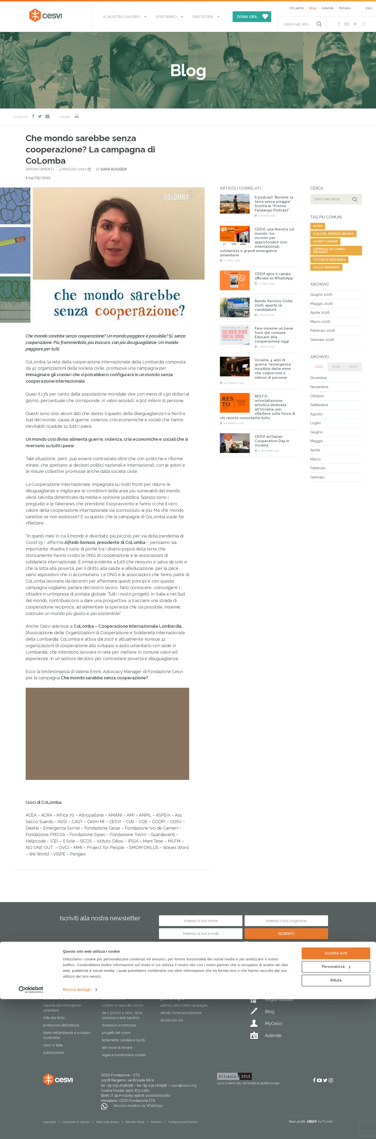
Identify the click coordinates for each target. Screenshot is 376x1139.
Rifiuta (335, 1120)
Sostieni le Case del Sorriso (122, 1003)
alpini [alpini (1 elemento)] (317, 224)
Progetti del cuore (116, 1031)
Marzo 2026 (320, 320)
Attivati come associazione (181, 1011)
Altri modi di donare (117, 1046)
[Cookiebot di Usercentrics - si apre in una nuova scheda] (31, 1129)
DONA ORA (236, 15)
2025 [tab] (319, 365)
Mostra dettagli (77, 1129)
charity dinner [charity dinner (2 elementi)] (325, 239)
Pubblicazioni (53, 1051)
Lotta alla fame (54, 1016)
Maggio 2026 (321, 302)
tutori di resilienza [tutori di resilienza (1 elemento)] (329, 257)
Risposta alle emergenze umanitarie (62, 1005)
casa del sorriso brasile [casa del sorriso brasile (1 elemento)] (333, 232)
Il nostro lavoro (129, 15)
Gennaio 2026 (322, 338)
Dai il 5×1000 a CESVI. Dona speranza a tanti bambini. (122, 1013)
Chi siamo (297, 8)
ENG (369, 8)
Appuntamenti (40, 167)
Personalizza (336, 1106)
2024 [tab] (336, 365)
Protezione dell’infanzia (61, 1023)
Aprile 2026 (320, 310)
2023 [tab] (354, 365)
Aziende (327, 8)
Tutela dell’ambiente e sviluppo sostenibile (67, 1033)
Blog (312, 8)
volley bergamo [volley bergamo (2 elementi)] (326, 265)
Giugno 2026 (321, 292)
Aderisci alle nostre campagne (184, 1003)
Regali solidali (279, 997)
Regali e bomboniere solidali (124, 1053)
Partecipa (196, 15)
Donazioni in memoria (119, 1023)
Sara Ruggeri (113, 167)
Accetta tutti (336, 1093)
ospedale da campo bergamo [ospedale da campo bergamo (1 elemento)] (329, 249)
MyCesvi (345, 8)
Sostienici (167, 15)
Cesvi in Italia (53, 1043)
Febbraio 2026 (322, 328)
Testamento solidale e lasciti (123, 1038)
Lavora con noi (172, 1018)
